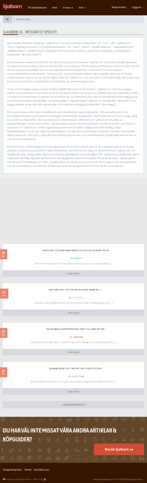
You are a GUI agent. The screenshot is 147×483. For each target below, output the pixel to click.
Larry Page (78, 376)
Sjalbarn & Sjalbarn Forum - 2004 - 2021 (24, 479)
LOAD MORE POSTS (73, 404)
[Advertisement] (73, 215)
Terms (28, 469)
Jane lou (78, 337)
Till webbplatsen (37, 7)
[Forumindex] (7, 19)
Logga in (136, 7)
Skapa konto (119, 7)
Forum (68, 7)
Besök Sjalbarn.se (119, 449)
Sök (82, 7)
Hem (54, 7)
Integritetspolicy (12, 469)
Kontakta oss (41, 469)
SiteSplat (78, 297)
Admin (78, 258)
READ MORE (73, 273)
